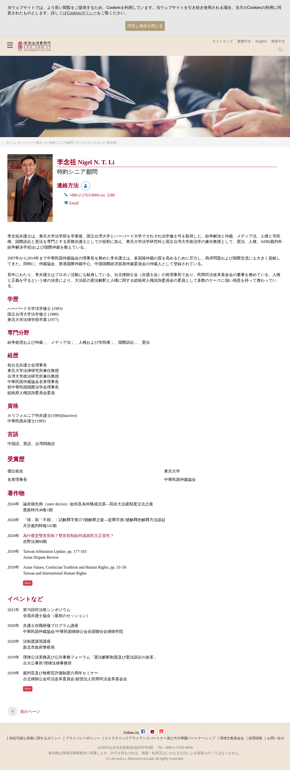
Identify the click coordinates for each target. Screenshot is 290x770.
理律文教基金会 (232, 738)
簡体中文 (278, 41)
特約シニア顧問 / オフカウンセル (74, 143)
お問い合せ (275, 738)
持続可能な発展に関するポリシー (35, 738)
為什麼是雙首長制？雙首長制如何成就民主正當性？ (68, 536)
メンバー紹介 (32, 143)
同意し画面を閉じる (145, 26)
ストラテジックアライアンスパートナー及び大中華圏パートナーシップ (160, 738)
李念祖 (111, 143)
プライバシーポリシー (83, 738)
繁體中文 (244, 41)
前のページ (30, 711)
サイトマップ (222, 41)
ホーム (11, 143)
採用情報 (255, 738)
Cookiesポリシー (82, 13)
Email (74, 203)
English (261, 41)
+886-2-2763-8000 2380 (92, 195)
